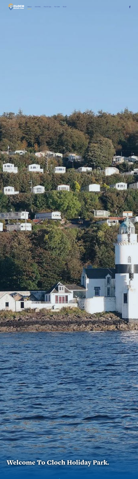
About (29, 7)
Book (64, 7)
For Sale (57, 7)
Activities (38, 7)
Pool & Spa (47, 7)
